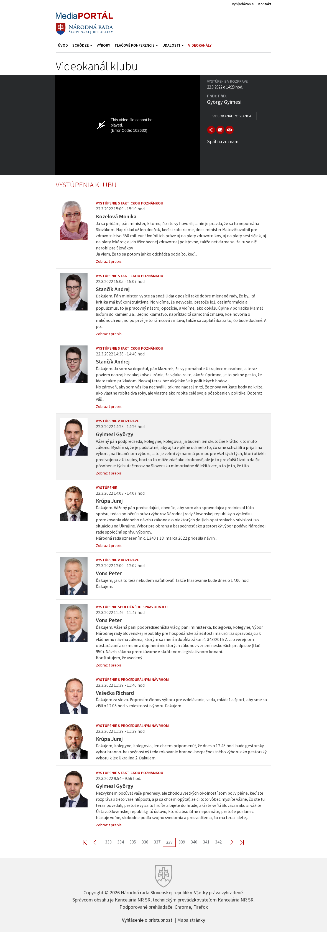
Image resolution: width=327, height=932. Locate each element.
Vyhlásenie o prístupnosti (147, 919)
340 (194, 842)
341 (206, 842)
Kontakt (264, 3)
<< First (88, 842)
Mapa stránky (191, 919)
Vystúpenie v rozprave (117, 420)
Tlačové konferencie (136, 45)
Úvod (63, 45)
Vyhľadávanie (243, 3)
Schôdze (82, 45)
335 (132, 842)
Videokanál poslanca (232, 115)
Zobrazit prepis (109, 261)
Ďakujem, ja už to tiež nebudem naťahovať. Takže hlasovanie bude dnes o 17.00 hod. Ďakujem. (172, 583)
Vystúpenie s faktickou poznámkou (129, 203)
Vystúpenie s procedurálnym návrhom (132, 679)
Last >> (238, 842)
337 (157, 842)
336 (145, 842)
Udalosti (173, 45)
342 (218, 842)
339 (181, 842)
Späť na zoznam (222, 141)
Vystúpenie (106, 487)
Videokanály (199, 45)
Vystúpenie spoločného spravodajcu (132, 606)
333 (108, 842)
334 (120, 842)
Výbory (103, 45)
